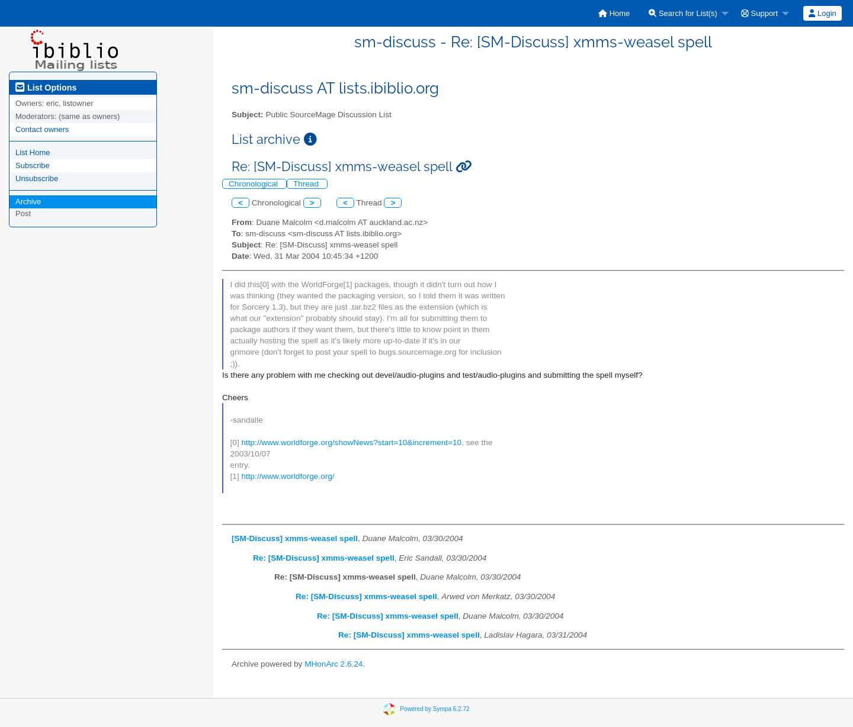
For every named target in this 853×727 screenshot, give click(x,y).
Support (759, 13)
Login (822, 13)
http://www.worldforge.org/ (287, 476)
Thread (307, 183)
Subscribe (32, 165)
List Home (32, 152)
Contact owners (42, 129)
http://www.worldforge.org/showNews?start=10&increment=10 (351, 442)
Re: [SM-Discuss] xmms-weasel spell (324, 558)
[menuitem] (614, 13)
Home (614, 13)
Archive (28, 201)
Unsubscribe (36, 178)
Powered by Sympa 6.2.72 (434, 708)
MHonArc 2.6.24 (333, 664)
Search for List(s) (683, 13)
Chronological (254, 183)
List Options (45, 87)
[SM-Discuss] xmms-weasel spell (295, 538)
